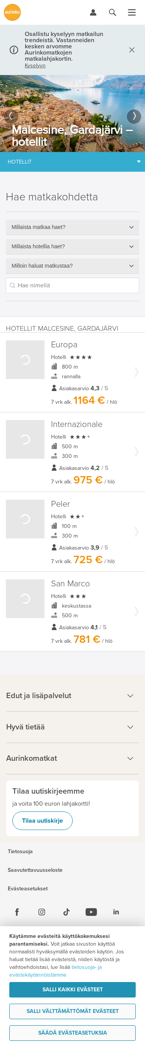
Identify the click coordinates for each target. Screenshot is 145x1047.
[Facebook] (17, 912)
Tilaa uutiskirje (42, 821)
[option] (72, 113)
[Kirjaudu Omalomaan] (93, 12)
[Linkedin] (116, 912)
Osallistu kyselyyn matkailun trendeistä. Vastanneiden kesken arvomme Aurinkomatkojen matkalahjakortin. (64, 46)
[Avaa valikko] (132, 12)
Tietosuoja (20, 852)
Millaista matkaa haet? (38, 227)
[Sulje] (130, 49)
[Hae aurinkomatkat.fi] (112, 12)
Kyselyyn (35, 66)
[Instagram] (42, 912)
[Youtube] (91, 912)
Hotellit (20, 162)
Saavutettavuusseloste (35, 870)
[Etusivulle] (12, 12)
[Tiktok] (66, 912)
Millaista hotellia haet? (38, 246)
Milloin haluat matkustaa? (42, 266)
